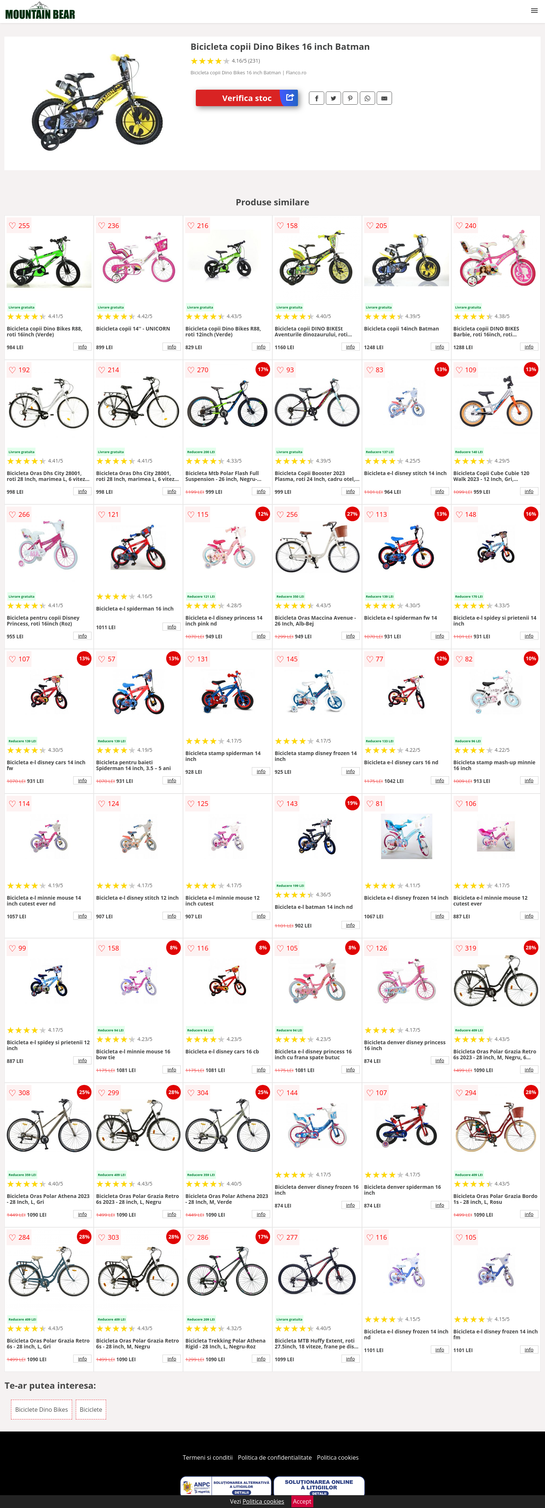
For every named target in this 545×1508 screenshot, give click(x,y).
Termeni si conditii (208, 1457)
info (82, 346)
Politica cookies (338, 1457)
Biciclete (91, 1410)
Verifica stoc (260, 98)
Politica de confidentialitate (275, 1457)
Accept (302, 1501)
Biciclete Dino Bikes (41, 1410)
